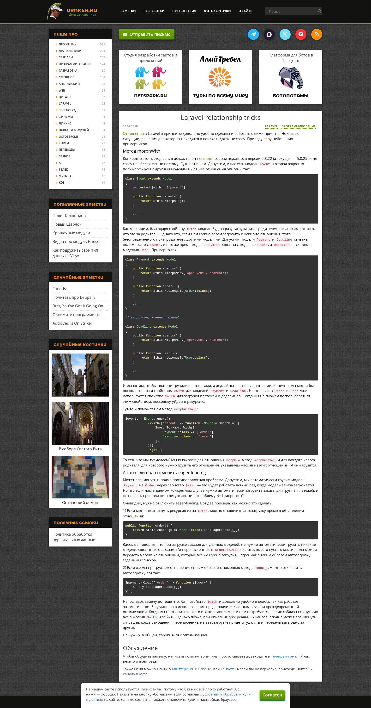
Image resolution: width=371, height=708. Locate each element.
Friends (59, 288)
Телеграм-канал (285, 656)
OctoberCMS (68, 137)
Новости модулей (74, 130)
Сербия (64, 156)
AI (60, 163)
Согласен (272, 695)
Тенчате (228, 668)
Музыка (65, 176)
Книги (64, 143)
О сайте (245, 11)
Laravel (271, 126)
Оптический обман (80, 502)
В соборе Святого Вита (80, 449)
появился (205, 158)
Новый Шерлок (67, 224)
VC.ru (194, 668)
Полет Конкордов (69, 215)
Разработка (68, 70)
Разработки (154, 11)
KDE (62, 182)
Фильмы (66, 117)
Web (62, 90)
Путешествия (184, 11)
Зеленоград (68, 110)
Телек (63, 170)
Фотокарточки (217, 11)
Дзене (206, 668)
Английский (69, 84)
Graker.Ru (82, 10)
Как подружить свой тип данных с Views (75, 253)
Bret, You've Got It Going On (78, 306)
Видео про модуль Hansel (76, 241)
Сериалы (66, 57)
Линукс (65, 123)
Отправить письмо (147, 34)
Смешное (66, 77)
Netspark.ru (150, 96)
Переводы (67, 150)
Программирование (298, 126)
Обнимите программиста (77, 314)
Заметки (128, 11)
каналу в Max (134, 673)
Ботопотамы (291, 96)
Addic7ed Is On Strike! (72, 323)
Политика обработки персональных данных (74, 537)
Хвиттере (180, 668)
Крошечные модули (71, 233)
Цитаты (65, 97)
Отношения (133, 133)
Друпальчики (70, 51)
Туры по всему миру (220, 96)
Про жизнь (67, 44)
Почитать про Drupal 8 (74, 297)
